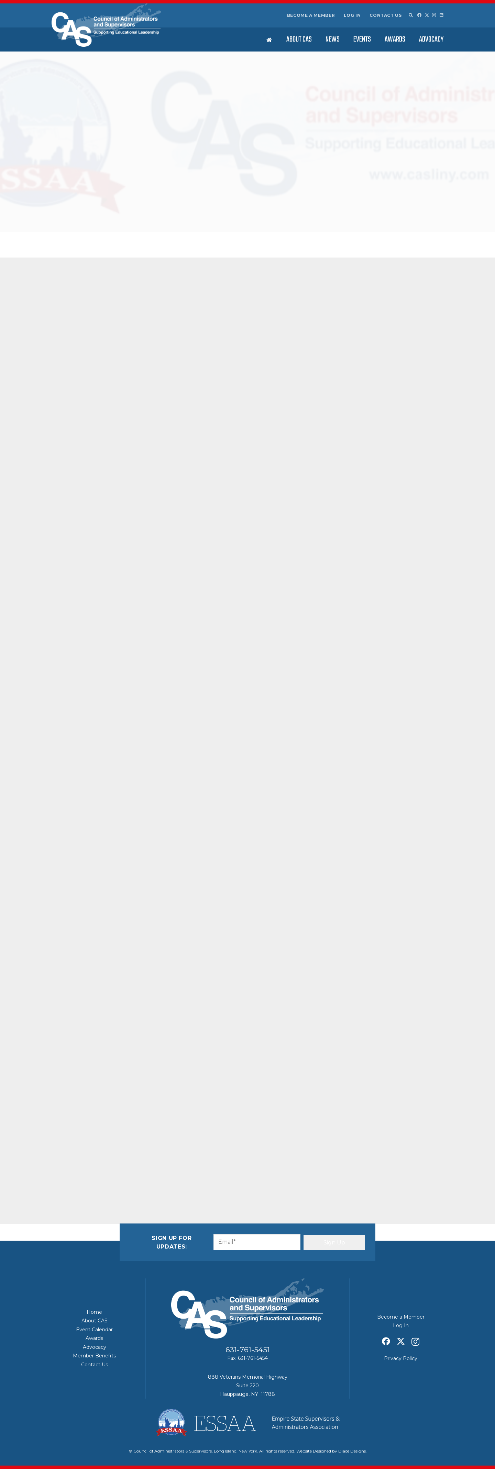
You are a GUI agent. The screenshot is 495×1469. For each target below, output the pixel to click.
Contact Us (386, 15)
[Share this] (86, 1169)
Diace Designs (352, 1451)
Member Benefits (94, 1356)
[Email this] (70, 1169)
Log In (352, 15)
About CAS (94, 1321)
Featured (176, 210)
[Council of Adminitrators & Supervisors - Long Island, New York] (106, 25)
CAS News (121, 210)
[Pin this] (136, 1169)
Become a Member (311, 15)
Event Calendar (94, 1329)
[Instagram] (434, 15)
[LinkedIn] (441, 15)
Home (94, 1312)
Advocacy (94, 1347)
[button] (410, 15)
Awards (94, 1338)
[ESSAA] (247, 1422)
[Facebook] (419, 15)
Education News (150, 210)
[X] (427, 15)
